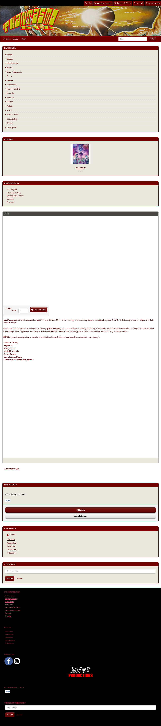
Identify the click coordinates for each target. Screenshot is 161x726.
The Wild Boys (80, 167)
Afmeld (19, 578)
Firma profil (138, 3)
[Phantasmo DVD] (31, 20)
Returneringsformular (103, 3)
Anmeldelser (51, 469)
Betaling (88, 3)
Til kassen (80, 510)
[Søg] (152, 39)
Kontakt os (9, 604)
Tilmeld (10, 578)
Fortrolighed (12, 189)
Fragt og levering (153, 3)
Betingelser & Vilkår (122, 3)
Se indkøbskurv (80, 516)
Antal (14, 310)
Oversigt (10, 202)
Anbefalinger (28, 469)
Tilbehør (39, 469)
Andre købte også (11, 469)
